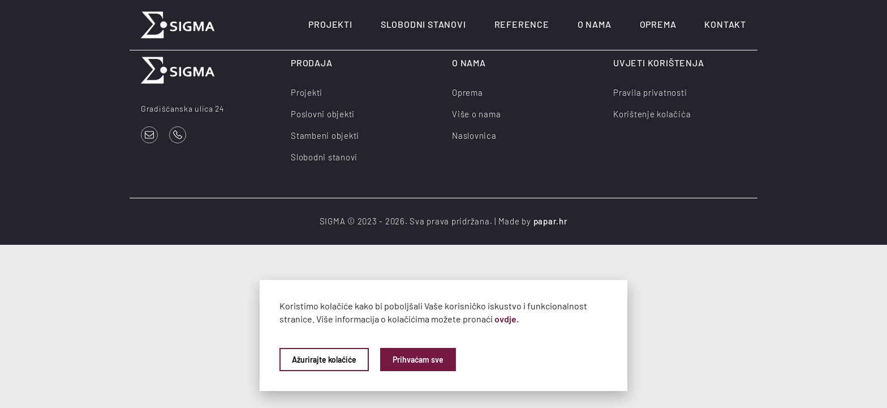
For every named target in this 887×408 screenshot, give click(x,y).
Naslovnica (474, 135)
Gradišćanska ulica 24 (183, 108)
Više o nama (476, 114)
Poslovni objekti (323, 114)
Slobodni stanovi (423, 24)
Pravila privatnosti (650, 92)
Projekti (330, 24)
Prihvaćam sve (418, 359)
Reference (521, 24)
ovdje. (506, 318)
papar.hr (550, 221)
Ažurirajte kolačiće (324, 359)
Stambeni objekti (325, 135)
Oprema (658, 24)
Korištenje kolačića (652, 114)
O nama (595, 24)
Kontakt (725, 24)
